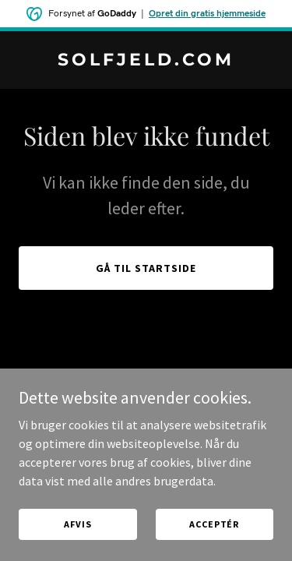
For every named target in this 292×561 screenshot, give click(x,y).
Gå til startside (146, 268)
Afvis (77, 524)
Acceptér (214, 524)
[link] (146, 61)
